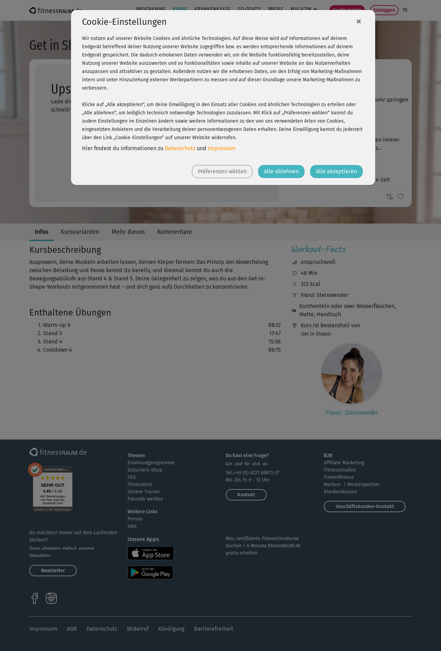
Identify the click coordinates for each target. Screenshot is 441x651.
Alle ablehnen (281, 171)
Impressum (222, 148)
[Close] (358, 21)
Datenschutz (180, 148)
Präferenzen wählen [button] (222, 171)
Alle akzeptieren (336, 171)
